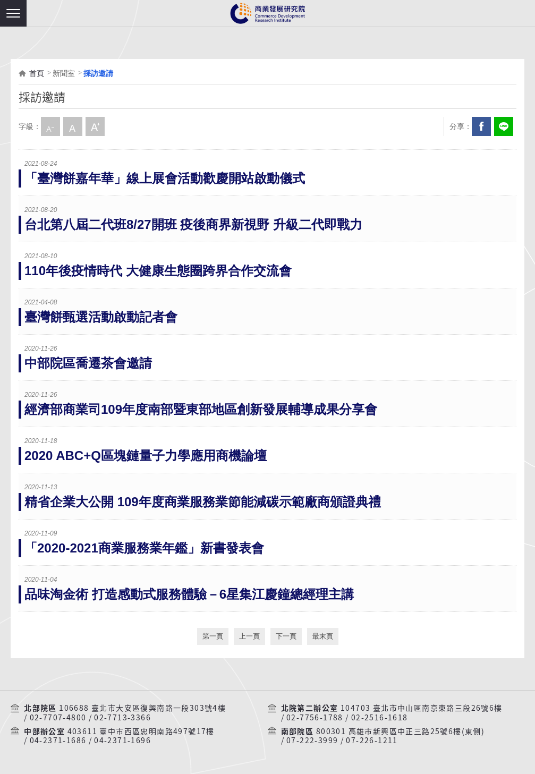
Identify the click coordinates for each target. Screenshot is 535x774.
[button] (13, 13)
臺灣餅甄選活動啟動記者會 (100, 317)
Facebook (481, 126)
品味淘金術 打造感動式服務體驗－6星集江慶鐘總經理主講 (189, 594)
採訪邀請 (98, 73)
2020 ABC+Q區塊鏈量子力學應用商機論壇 (145, 455)
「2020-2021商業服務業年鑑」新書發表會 (144, 548)
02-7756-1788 (314, 717)
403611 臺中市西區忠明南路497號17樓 (141, 731)
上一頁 (249, 636)
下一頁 (286, 636)
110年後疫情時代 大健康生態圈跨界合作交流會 (158, 270)
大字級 (95, 126)
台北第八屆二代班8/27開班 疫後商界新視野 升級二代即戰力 (193, 224)
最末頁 (322, 636)
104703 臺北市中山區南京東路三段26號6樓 (422, 708)
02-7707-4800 (58, 717)
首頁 (36, 73)
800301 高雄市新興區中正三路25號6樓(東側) (400, 731)
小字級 (50, 126)
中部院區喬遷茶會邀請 (88, 363)
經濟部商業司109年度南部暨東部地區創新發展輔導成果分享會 (200, 409)
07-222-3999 (312, 740)
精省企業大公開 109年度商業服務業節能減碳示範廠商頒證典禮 (202, 502)
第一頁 (212, 636)
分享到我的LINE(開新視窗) (503, 126)
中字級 (72, 126)
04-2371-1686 (58, 740)
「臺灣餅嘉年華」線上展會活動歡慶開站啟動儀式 (164, 178)
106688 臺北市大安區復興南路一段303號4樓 (142, 708)
